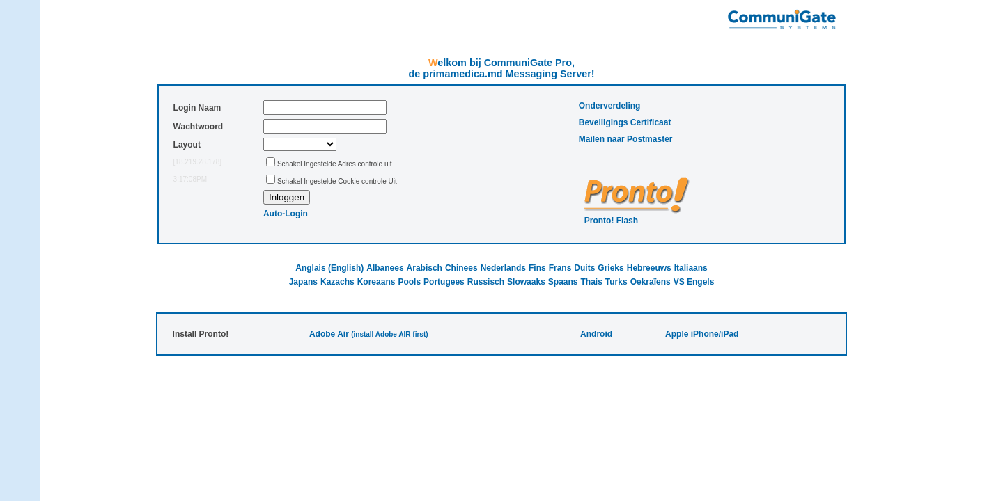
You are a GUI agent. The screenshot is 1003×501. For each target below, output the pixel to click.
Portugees (444, 282)
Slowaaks (526, 282)
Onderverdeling (610, 106)
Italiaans (691, 268)
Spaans (563, 282)
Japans (303, 282)
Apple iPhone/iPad (701, 334)
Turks (616, 282)
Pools (409, 282)
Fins (537, 268)
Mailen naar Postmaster (626, 139)
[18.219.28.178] (197, 162)
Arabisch (424, 268)
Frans (560, 268)
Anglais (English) (329, 268)
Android (596, 334)
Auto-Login (285, 213)
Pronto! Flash (611, 220)
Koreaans (376, 282)
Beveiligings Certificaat (625, 122)
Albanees (384, 268)
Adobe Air (329, 334)
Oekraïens (650, 282)
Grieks (610, 268)
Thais (591, 282)
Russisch (485, 282)
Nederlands (503, 268)
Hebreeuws (649, 268)
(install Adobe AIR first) (389, 334)
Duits (584, 268)
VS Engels (694, 282)
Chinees (461, 268)
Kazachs (337, 282)
